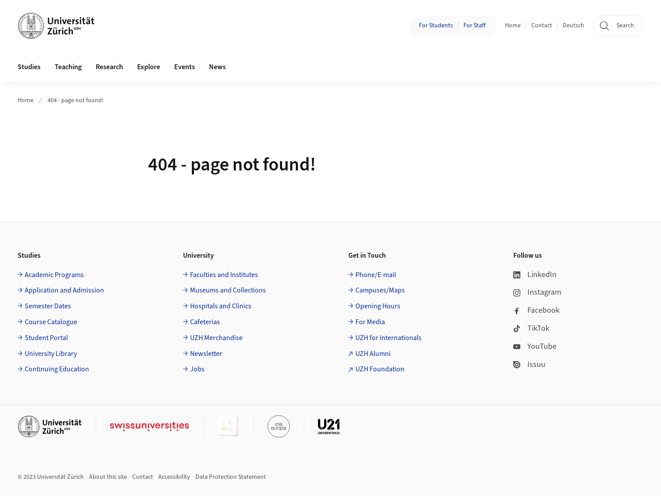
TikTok (531, 328)
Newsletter (206, 354)
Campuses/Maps (380, 290)
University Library (51, 354)
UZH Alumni (373, 354)
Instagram (537, 292)
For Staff (474, 25)
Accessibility (174, 477)
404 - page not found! (76, 100)
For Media (370, 322)
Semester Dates (48, 306)
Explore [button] (148, 67)
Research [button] (109, 67)
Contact (541, 25)
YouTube (534, 346)
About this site (108, 477)
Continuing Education (57, 369)
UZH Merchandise (216, 338)
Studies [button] (29, 67)
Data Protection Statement (230, 477)
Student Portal (46, 338)
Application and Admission (64, 290)
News (217, 67)
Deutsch (573, 25)
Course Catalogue (51, 322)
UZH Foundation (379, 369)
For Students (436, 25)
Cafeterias (205, 322)
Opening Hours (377, 306)
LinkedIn (534, 274)
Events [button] (184, 67)
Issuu (529, 364)
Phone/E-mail (375, 275)
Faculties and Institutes (224, 275)
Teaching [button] (68, 67)
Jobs (197, 369)
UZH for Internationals (388, 338)
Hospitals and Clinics (220, 306)
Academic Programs (54, 275)
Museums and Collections (228, 290)
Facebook (536, 310)
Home (513, 25)
